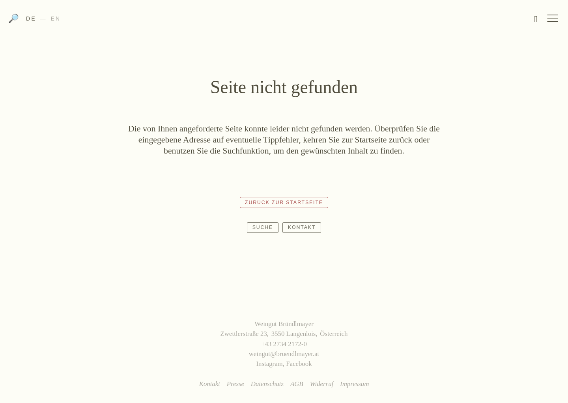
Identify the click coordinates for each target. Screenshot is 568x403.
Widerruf (321, 384)
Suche (262, 227)
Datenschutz (267, 384)
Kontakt (302, 227)
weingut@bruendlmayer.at (284, 354)
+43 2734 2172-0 (284, 344)
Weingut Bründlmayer (284, 21)
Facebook (299, 363)
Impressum (354, 384)
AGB (296, 384)
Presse (235, 384)
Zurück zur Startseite (284, 202)
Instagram (269, 363)
